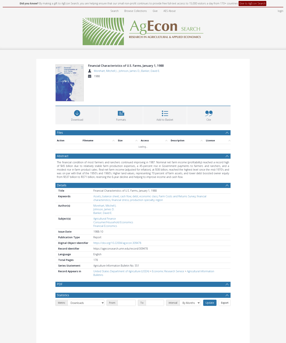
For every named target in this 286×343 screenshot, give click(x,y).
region (159, 200)
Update (210, 302)
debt (135, 196)
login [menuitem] (280, 11)
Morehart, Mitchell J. (106, 71)
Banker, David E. (150, 71)
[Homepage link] (143, 30)
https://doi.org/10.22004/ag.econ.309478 (117, 243)
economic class (148, 196)
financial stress (120, 200)
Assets (97, 196)
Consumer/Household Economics (113, 222)
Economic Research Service (168, 271)
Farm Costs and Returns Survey (177, 196)
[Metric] (85, 303)
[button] (121, 114)
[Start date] (126, 303)
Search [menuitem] (115, 11)
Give (155, 11)
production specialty (142, 200)
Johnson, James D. (129, 71)
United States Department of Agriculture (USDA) (121, 271)
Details (61, 185)
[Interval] (189, 303)
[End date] (155, 303)
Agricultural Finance (104, 218)
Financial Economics (105, 226)
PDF (59, 284)
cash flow (125, 196)
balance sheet (110, 196)
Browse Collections (135, 11)
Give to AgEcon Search (252, 3)
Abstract (62, 156)
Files (60, 133)
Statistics (63, 295)
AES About (169, 11)
